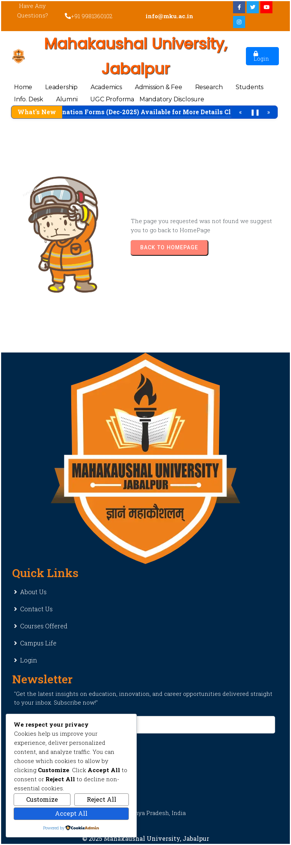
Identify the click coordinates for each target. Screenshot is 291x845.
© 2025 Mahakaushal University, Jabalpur (145, 838)
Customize (42, 799)
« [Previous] (240, 112)
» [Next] (268, 112)
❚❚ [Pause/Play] (255, 112)
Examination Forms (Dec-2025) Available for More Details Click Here (155, 112)
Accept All (71, 813)
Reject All (101, 799)
